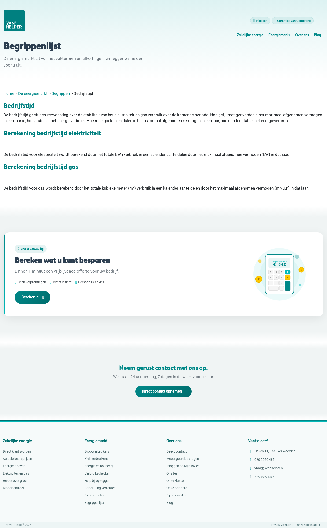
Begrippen (60, 93)
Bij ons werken (176, 495)
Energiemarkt (279, 36)
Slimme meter (94, 495)
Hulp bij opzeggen (97, 481)
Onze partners (176, 488)
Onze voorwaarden (309, 525)
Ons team (173, 473)
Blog (317, 36)
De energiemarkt (33, 93)
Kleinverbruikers (96, 459)
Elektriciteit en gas (16, 473)
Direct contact (176, 451)
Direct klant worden (17, 451)
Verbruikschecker (97, 473)
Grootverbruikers (97, 451)
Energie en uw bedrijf (99, 466)
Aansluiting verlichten (100, 488)
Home (9, 93)
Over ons (302, 36)
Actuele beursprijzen (17, 459)
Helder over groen (15, 481)
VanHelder (258, 441)
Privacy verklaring (282, 525)
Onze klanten (175, 481)
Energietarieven (14, 466)
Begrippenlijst (94, 503)
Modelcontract (13, 488)
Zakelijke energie (250, 36)
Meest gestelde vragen (182, 459)
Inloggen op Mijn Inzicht (183, 466)
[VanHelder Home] (14, 21)
